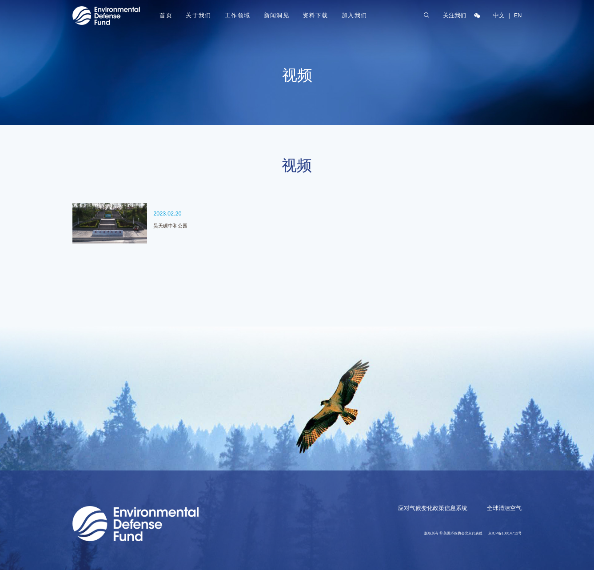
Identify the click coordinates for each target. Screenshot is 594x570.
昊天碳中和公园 (170, 225)
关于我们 (198, 15)
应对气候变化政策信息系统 (432, 508)
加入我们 (354, 15)
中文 (499, 15)
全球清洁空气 (504, 508)
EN (518, 15)
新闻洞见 (277, 15)
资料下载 (315, 15)
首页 (165, 15)
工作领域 (238, 15)
